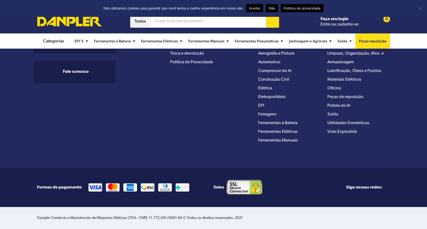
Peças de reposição (345, 97)
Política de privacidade (302, 8)
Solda (345, 41)
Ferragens (267, 114)
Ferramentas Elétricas (162, 41)
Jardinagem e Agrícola (311, 41)
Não (272, 8)
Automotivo (269, 62)
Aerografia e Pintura (276, 53)
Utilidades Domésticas (348, 123)
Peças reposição (372, 41)
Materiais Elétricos (344, 79)
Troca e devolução (187, 53)
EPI (261, 105)
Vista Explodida (342, 132)
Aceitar (254, 8)
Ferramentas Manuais (209, 41)
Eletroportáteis (272, 97)
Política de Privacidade (191, 62)
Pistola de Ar (338, 105)
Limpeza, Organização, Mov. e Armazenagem (355, 57)
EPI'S (82, 41)
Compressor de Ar (275, 71)
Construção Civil (273, 79)
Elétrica (265, 88)
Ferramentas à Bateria (115, 41)
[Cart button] (383, 21)
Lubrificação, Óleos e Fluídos (354, 71)
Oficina (334, 88)
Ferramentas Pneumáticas (260, 41)
